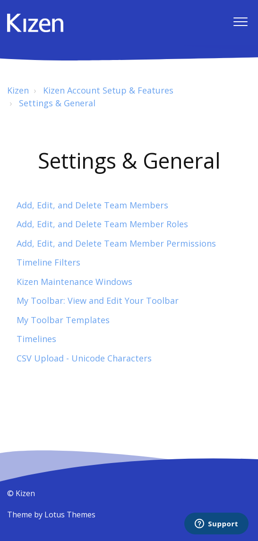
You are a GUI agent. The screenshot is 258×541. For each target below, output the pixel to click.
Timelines (36, 338)
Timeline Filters (48, 262)
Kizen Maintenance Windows (74, 281)
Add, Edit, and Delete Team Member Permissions (116, 243)
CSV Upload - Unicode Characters (84, 358)
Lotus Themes (69, 514)
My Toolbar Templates (63, 320)
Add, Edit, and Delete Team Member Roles (102, 224)
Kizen (18, 90)
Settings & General (57, 103)
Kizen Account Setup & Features (108, 90)
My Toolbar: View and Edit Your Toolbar (98, 300)
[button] (240, 22)
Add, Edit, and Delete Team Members (92, 205)
